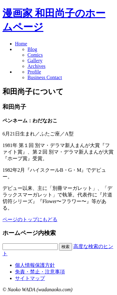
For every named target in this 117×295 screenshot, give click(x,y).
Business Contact (44, 77)
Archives (36, 66)
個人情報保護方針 (35, 265)
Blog (32, 49)
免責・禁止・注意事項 (40, 271)
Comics (35, 55)
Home (21, 43)
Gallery (34, 60)
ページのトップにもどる (29, 219)
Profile (34, 71)
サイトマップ (30, 278)
